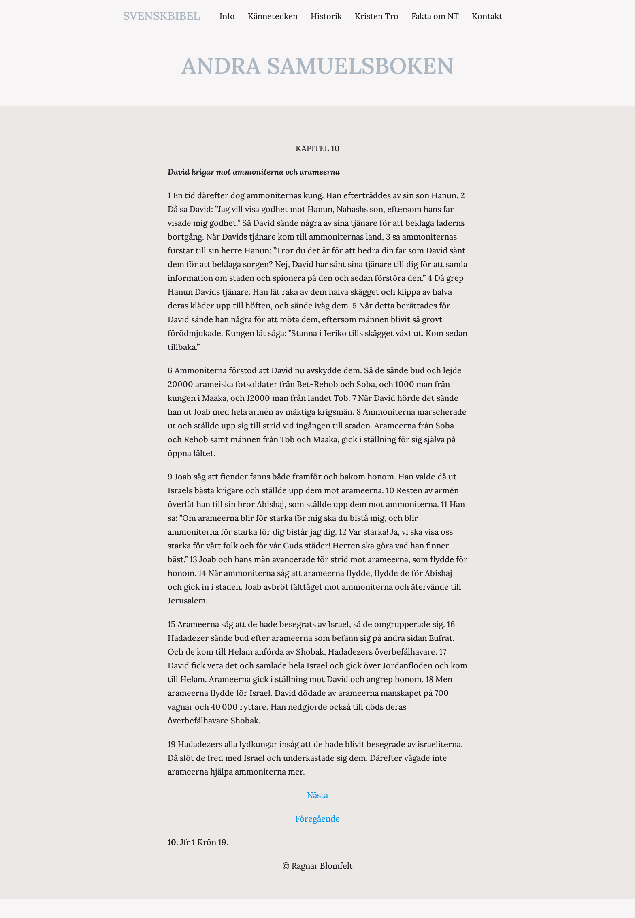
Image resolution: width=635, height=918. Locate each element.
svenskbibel (161, 16)
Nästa (317, 795)
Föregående (317, 818)
